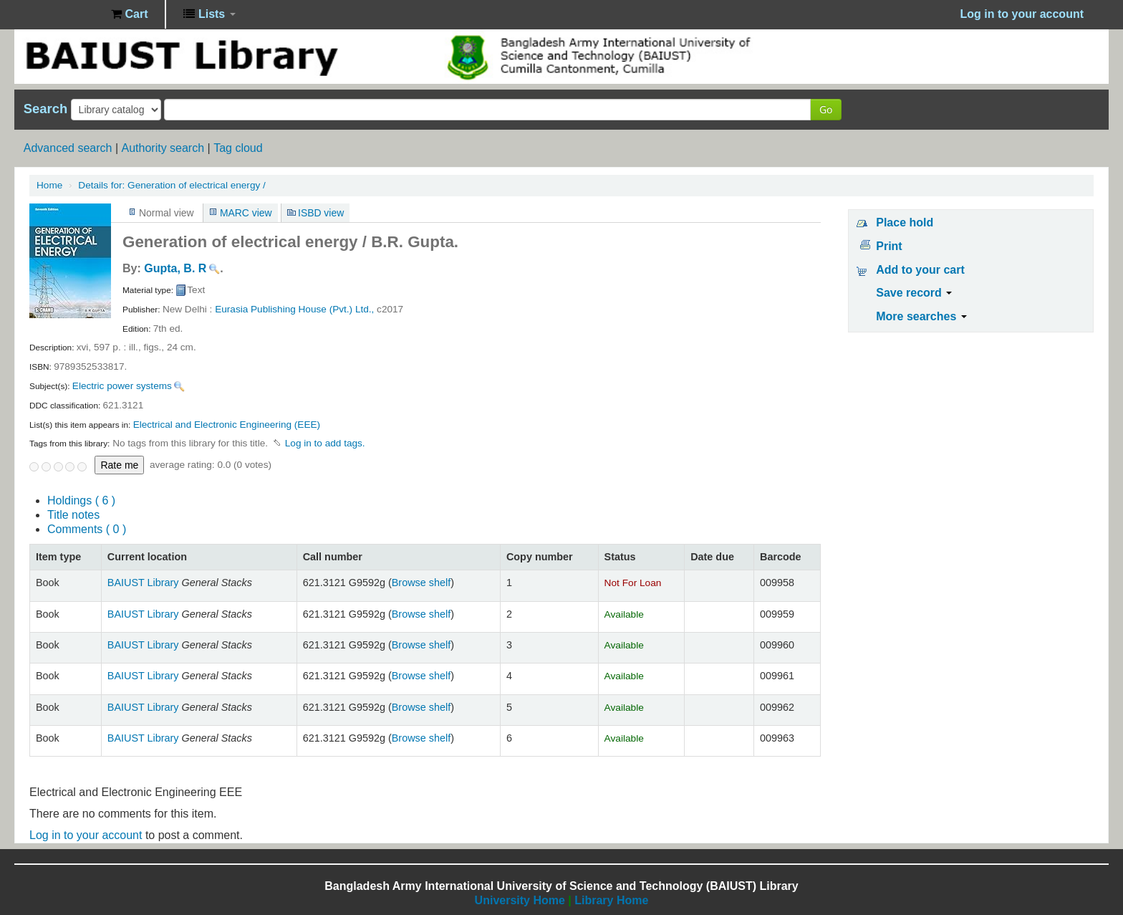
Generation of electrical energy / (171, 185)
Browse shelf (421, 582)
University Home (520, 900)
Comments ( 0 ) (86, 529)
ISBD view (321, 213)
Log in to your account (85, 835)
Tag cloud (238, 148)
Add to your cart (920, 270)
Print (889, 246)
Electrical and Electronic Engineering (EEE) (226, 424)
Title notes (73, 515)
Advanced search (68, 148)
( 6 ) (81, 500)
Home (49, 185)
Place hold (904, 222)
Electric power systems (122, 385)
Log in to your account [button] (1022, 14)
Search (45, 109)
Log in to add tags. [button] (325, 443)
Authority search (162, 148)
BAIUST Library (64, 14)
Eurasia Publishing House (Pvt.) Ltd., (294, 309)
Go (825, 109)
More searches (921, 316)
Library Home (611, 900)
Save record (914, 293)
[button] (129, 14)
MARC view (246, 213)
